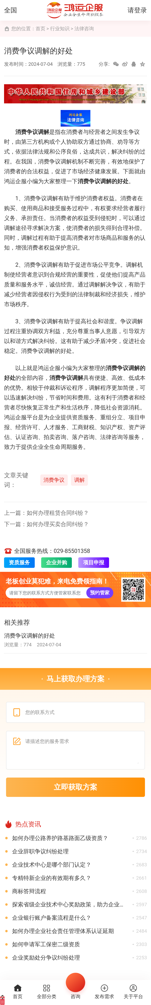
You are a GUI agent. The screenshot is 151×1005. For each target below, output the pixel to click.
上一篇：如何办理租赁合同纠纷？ (46, 513)
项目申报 (93, 562)
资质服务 (19, 562)
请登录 (137, 10)
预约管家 (100, 593)
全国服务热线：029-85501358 (47, 551)
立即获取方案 (75, 787)
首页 (40, 28)
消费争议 (53, 480)
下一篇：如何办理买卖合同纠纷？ (46, 524)
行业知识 (60, 28)
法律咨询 (84, 28)
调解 (79, 480)
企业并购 (56, 562)
